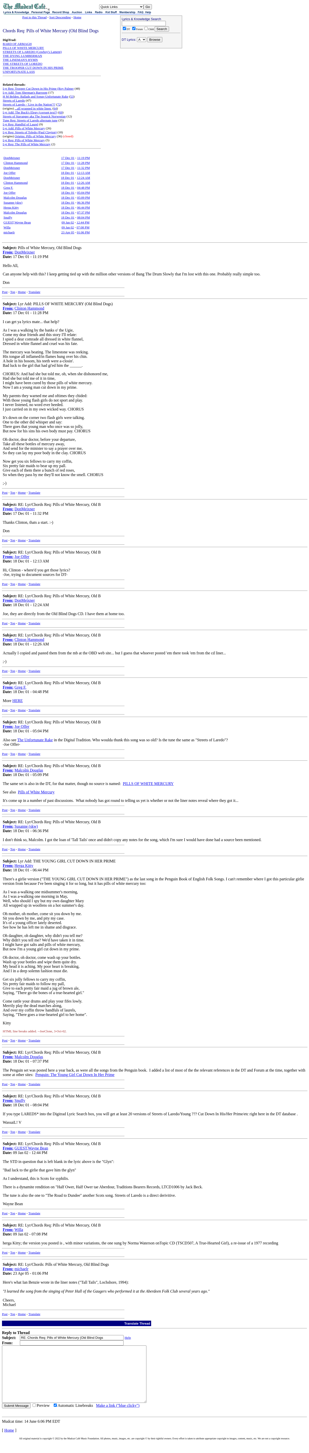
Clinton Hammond (15, 163)
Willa (6, 227)
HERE (17, 701)
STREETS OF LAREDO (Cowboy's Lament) (32, 52)
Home (77, 17)
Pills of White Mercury (36, 792)
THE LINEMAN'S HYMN (20, 60)
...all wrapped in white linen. (33, 108)
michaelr (9, 232)
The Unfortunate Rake (35, 740)
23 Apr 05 (67, 232)
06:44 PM (83, 207)
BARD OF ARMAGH (17, 44)
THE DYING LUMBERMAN (22, 56)
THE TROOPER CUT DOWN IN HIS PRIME (33, 68)
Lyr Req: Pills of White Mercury (24, 140)
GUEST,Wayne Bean (17, 222)
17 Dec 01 (67, 158)
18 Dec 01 (67, 173)
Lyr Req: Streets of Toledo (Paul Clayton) (30, 132)
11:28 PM (83, 163)
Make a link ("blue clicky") (117, 1417)
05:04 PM (83, 192)
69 (60, 112)
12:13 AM (83, 173)
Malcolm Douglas (15, 197)
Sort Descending (60, 17)
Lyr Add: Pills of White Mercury (24, 128)
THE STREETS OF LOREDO (22, 64)
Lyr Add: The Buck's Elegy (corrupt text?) (30, 112)
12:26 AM (83, 183)
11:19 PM (83, 158)
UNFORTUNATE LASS (19, 72)
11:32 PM (83, 168)
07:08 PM (83, 227)
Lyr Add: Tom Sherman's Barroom (25, 92)
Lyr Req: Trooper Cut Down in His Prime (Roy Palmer (38, 88)
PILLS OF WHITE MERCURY (23, 48)
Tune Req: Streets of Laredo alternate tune (30, 120)
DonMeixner (11, 158)
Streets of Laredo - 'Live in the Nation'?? (29, 104)
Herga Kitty (11, 207)
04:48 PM (83, 187)
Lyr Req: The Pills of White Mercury (26, 144)
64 (55, 108)
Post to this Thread (34, 17)
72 (58, 104)
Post (4, 292)
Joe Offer (9, 173)
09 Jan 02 (67, 222)
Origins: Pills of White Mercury (35, 136)
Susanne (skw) (12, 202)
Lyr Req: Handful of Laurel (20, 124)
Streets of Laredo (14, 100)
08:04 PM (83, 217)
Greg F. (8, 187)
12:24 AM (83, 178)
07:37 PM (83, 212)
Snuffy (7, 217)
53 (72, 96)
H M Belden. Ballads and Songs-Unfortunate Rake (35, 96)
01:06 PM (83, 232)
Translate (34, 292)
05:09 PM (83, 197)
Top (12, 292)
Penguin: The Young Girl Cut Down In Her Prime (74, 1075)
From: (8, 252)
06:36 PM (83, 202)
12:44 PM (83, 222)
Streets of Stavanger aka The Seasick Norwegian (34, 116)
